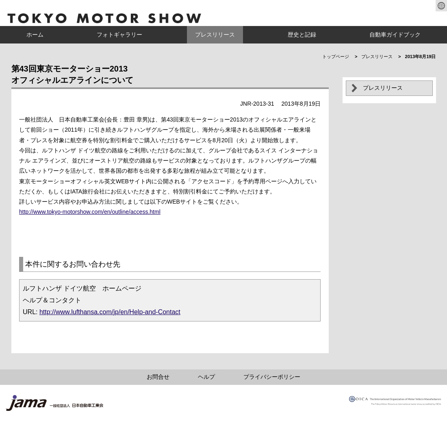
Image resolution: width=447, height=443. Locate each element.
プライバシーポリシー (271, 377)
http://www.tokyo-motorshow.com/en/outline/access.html (90, 211)
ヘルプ (206, 377)
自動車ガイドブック (395, 34)
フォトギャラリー (119, 34)
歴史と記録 (302, 34)
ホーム (34, 34)
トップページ (335, 56)
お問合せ (158, 377)
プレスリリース (215, 34)
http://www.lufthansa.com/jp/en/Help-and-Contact (109, 311)
